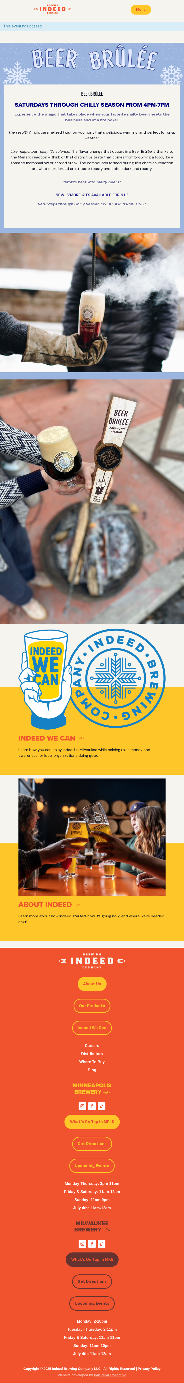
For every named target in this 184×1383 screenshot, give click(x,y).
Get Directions (92, 1143)
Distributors (92, 1054)
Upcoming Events (92, 1165)
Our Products (92, 1005)
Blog (92, 1070)
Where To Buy (92, 1062)
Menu (141, 9)
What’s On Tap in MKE (92, 1259)
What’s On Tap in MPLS (92, 1121)
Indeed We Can (92, 1027)
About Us (92, 983)
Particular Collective (110, 1375)
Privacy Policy (149, 1369)
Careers (92, 1046)
